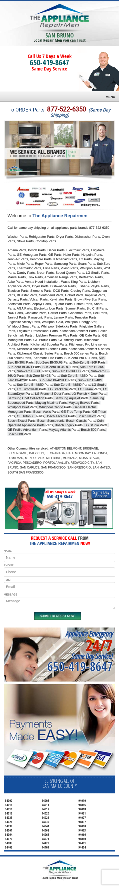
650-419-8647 (49, 62)
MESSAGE (10, 594)
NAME (8, 550)
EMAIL (8, 580)
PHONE (9, 565)
